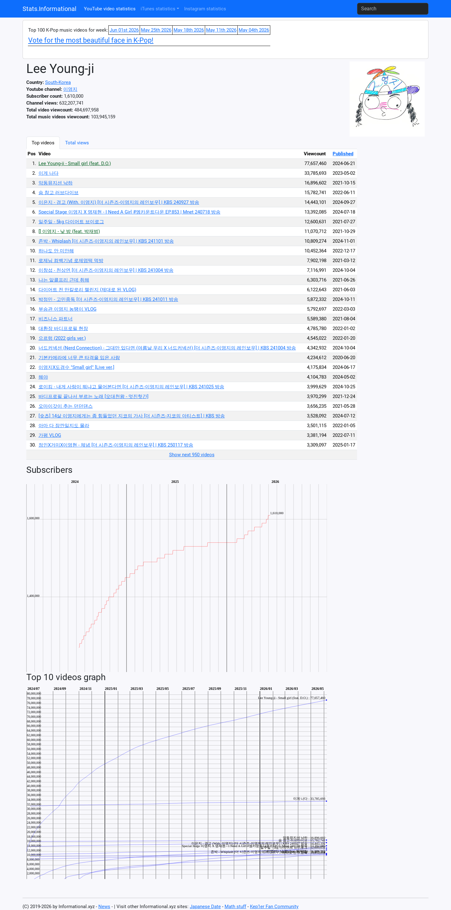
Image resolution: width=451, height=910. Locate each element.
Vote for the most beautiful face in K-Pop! (90, 40)
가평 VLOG (50, 435)
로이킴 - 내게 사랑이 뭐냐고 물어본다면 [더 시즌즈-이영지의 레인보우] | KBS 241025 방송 (131, 387)
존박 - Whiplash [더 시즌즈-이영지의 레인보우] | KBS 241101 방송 (106, 241)
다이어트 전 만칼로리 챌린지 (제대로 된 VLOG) (87, 289)
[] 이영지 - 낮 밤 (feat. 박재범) (69, 231)
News (104, 906)
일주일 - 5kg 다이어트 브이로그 (71, 222)
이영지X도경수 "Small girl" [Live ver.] (76, 367)
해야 (43, 377)
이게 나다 (49, 173)
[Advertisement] (390, 230)
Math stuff (235, 906)
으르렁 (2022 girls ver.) (62, 338)
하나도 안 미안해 (56, 251)
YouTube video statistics (110, 9)
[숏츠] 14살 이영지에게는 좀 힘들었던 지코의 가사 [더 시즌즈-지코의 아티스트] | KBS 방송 (132, 416)
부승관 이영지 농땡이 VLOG (67, 309)
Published (343, 154)
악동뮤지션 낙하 (56, 183)
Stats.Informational (49, 9)
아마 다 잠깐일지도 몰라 (64, 425)
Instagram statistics (205, 9)
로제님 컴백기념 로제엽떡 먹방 (71, 260)
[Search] (392, 9)
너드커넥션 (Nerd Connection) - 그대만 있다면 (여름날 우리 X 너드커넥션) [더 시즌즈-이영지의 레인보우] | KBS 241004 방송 (167, 348)
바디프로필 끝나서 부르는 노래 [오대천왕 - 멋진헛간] (93, 396)
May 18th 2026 (189, 30)
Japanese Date (205, 906)
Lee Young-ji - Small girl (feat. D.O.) (75, 163)
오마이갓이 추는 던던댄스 (66, 406)
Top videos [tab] (43, 143)
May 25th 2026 (156, 30)
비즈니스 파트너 (56, 319)
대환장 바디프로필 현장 (63, 328)
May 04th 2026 (254, 30)
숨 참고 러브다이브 (59, 192)
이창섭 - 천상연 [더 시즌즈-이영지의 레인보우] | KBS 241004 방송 (106, 270)
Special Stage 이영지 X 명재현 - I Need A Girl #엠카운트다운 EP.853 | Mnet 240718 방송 (129, 212)
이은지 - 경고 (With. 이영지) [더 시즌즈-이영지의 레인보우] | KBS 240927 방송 (119, 202)
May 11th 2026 (221, 30)
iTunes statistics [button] (158, 9)
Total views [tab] (77, 143)
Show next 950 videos (192, 455)
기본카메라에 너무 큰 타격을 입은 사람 (79, 357)
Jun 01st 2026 (124, 30)
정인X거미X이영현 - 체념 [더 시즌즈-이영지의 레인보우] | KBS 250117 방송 (116, 445)
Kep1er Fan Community (274, 906)
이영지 (70, 89)
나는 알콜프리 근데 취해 (64, 280)
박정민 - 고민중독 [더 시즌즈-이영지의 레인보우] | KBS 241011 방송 (108, 299)
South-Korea (58, 82)
